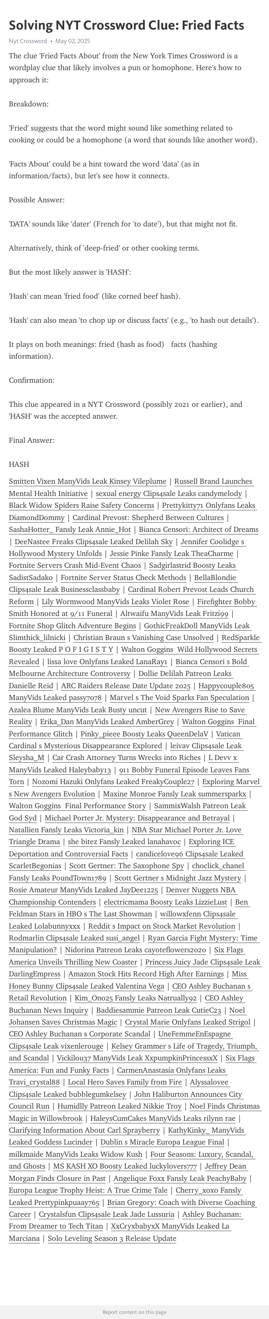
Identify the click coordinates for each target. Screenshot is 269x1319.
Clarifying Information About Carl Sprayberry (84, 1130)
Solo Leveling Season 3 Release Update (112, 1238)
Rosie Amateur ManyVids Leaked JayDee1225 (83, 889)
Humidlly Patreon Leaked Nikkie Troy (119, 1106)
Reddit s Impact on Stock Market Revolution (161, 926)
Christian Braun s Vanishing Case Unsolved (143, 637)
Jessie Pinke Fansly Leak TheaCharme (172, 553)
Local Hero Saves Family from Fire (125, 1082)
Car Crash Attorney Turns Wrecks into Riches (126, 757)
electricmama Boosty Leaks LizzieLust (165, 902)
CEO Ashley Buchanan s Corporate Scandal (79, 1033)
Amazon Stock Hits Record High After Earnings (146, 973)
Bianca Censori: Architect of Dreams (198, 529)
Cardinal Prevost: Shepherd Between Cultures (148, 517)
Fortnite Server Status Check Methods (123, 577)
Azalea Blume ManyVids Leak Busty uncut (78, 709)
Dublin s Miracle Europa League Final (162, 1142)
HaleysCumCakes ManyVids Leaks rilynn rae (163, 1118)
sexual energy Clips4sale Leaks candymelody (169, 493)
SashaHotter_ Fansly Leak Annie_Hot (70, 529)
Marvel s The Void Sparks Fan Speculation (179, 697)
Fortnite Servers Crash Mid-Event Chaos (75, 565)
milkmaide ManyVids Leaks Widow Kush (75, 1154)
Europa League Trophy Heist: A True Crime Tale (88, 1190)
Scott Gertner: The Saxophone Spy (126, 865)
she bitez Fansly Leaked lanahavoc (124, 841)
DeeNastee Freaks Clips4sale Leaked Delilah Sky (94, 541)
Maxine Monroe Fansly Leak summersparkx (174, 793)
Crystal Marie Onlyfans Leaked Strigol (187, 1022)
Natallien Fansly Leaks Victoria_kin (66, 829)
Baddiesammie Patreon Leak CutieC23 (158, 1010)
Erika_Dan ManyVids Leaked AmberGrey (107, 721)
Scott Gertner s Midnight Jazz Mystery (177, 878)
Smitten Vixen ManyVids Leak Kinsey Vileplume (87, 481)
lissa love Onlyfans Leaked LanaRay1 (107, 661)
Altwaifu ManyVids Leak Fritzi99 (174, 613)
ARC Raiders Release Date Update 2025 (125, 685)
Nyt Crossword (28, 41)
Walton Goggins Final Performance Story (77, 805)
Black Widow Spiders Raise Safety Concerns (81, 505)
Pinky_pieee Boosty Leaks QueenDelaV (144, 734)
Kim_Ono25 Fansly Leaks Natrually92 (136, 998)
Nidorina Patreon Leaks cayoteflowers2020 (135, 949)
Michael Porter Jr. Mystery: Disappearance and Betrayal (137, 818)
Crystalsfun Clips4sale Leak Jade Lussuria (106, 1214)
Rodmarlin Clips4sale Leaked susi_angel (74, 938)
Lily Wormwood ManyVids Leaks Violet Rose (115, 601)
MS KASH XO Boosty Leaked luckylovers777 (125, 1166)
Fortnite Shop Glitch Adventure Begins (72, 625)
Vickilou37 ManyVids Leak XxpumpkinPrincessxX (137, 1058)
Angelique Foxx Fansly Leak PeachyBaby (180, 1178)
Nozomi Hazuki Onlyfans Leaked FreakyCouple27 (113, 781)
